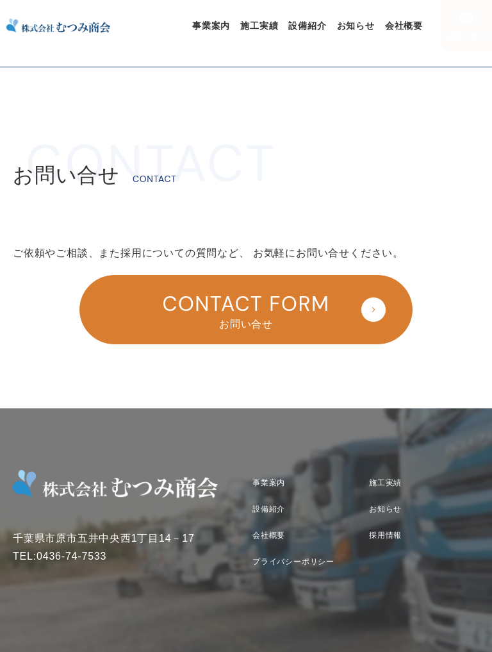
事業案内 (211, 26)
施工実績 (259, 26)
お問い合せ (466, 35)
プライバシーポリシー (293, 561)
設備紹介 (307, 26)
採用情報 (385, 535)
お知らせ (356, 26)
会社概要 (404, 26)
